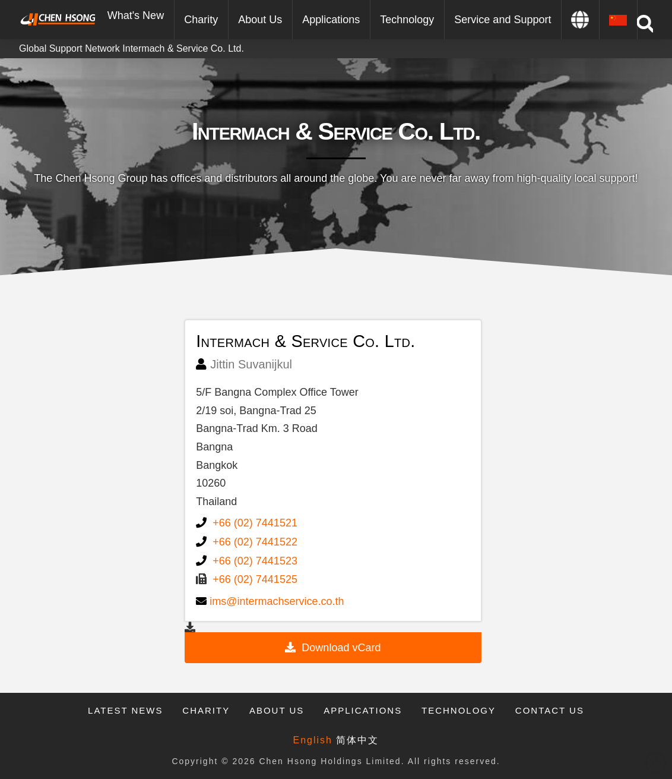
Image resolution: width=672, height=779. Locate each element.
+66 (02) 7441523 (255, 561)
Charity (206, 710)
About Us (276, 710)
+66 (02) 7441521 (255, 523)
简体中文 (357, 740)
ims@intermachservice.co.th (277, 601)
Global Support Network (69, 48)
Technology (458, 710)
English (312, 740)
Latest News (125, 710)
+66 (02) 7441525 (255, 579)
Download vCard (341, 648)
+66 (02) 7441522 (255, 542)
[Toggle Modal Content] (645, 23)
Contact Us (549, 710)
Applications (363, 710)
